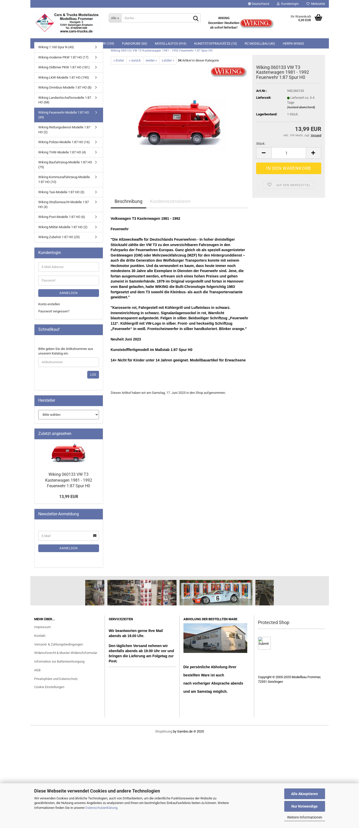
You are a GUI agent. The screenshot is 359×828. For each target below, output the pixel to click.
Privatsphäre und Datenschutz (56, 679)
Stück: (260, 143)
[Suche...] (115, 17)
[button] (258, 4)
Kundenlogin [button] (288, 4)
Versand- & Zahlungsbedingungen (58, 644)
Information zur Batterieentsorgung (59, 661)
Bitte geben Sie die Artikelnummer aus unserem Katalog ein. (65, 351)
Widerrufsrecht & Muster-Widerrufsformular (65, 653)
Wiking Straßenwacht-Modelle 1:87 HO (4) (63, 204)
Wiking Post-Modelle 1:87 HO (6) (61, 217)
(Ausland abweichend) (301, 107)
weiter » (151, 60)
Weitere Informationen (304, 817)
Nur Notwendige (304, 806)
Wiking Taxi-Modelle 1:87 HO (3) (61, 192)
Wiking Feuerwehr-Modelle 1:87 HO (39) (63, 115)
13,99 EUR (68, 496)
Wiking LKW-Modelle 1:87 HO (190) (63, 77)
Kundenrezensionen (170, 201)
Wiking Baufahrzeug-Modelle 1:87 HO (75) (65, 164)
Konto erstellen (49, 304)
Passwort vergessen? (53, 311)
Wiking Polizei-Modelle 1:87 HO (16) (64, 142)
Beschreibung (128, 201)
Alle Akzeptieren (304, 794)
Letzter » (168, 60)
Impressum (42, 627)
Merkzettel (315, 4)
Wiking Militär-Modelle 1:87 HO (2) (63, 227)
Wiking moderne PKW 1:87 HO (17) (63, 57)
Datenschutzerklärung (101, 808)
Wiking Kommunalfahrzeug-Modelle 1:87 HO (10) (64, 179)
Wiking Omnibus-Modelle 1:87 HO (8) (65, 87)
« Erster (118, 60)
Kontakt (39, 636)
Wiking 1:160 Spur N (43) (56, 47)
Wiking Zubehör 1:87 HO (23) (59, 237)
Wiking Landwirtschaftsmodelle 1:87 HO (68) (64, 100)
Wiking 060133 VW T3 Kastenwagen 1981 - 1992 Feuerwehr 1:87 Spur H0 (68, 480)
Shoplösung (163, 731)
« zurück (135, 60)
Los (93, 374)
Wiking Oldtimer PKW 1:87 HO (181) (64, 67)
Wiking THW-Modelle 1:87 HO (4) (62, 152)
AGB (37, 670)
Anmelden (68, 293)
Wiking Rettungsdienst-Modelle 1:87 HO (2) (64, 129)
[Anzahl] (288, 153)
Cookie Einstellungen (49, 687)
